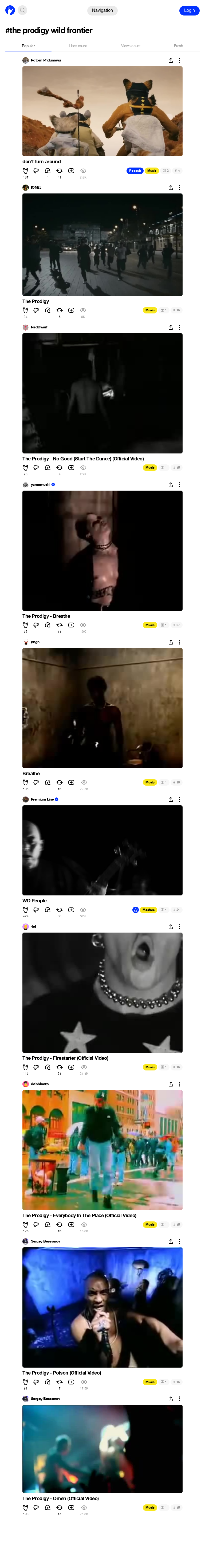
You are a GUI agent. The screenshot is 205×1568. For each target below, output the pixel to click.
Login (189, 10)
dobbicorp (40, 1084)
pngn (35, 642)
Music (151, 171)
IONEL (36, 187)
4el (33, 927)
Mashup (149, 910)
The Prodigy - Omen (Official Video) (60, 1498)
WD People (34, 901)
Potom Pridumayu (46, 60)
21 (176, 909)
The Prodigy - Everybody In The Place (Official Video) (79, 1215)
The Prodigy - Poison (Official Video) (61, 1373)
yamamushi (40, 485)
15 (176, 310)
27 (176, 624)
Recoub (135, 171)
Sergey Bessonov (45, 1241)
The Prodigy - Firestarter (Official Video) (65, 1058)
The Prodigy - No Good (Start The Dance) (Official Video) (83, 459)
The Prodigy (35, 301)
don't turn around (41, 161)
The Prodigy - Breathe (46, 616)
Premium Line (42, 799)
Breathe (31, 773)
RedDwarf (39, 327)
